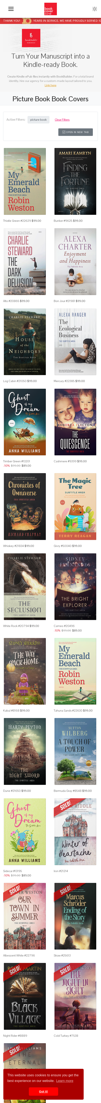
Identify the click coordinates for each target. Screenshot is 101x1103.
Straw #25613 (62, 955)
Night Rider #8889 (15, 1036)
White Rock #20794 (16, 626)
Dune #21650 (12, 791)
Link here (50, 85)
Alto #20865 (11, 301)
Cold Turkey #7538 (66, 1036)
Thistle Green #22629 (17, 221)
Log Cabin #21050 (15, 381)
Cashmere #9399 (65, 461)
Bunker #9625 (63, 221)
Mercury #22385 (64, 381)
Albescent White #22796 (19, 955)
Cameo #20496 (64, 626)
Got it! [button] (43, 1091)
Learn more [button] (64, 1081)
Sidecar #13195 (12, 871)
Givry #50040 (63, 546)
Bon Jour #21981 (64, 301)
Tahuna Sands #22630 (68, 710)
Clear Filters (62, 120)
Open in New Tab (76, 132)
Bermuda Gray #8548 (68, 791)
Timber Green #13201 (16, 461)
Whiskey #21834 (13, 546)
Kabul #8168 (11, 710)
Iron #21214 (61, 871)
